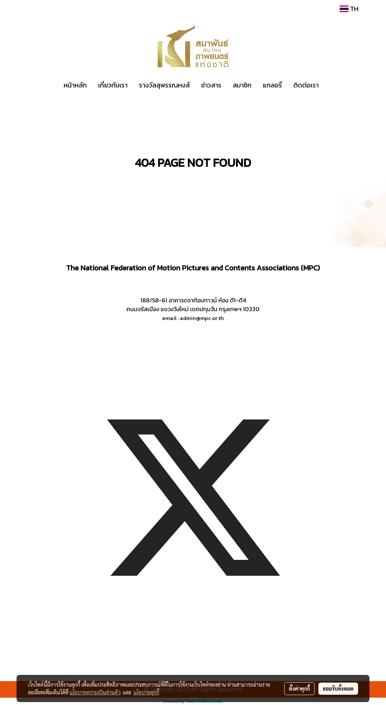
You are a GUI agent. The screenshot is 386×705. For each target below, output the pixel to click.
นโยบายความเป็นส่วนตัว (95, 692)
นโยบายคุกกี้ (146, 692)
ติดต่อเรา (306, 85)
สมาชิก (242, 85)
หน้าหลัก (75, 85)
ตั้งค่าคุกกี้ (299, 688)
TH (349, 9)
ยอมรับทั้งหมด (338, 688)
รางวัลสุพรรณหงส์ (164, 85)
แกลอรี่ (272, 85)
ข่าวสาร (211, 85)
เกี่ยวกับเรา (113, 85)
